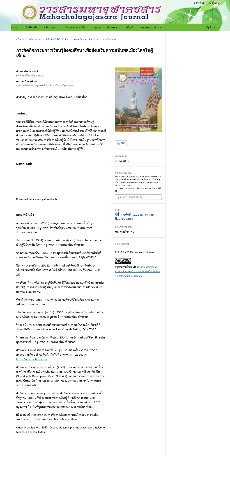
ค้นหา (211, 27)
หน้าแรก (20, 39)
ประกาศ (96, 27)
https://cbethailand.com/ (31, 359)
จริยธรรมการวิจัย (75, 27)
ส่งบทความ (113, 27)
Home (14, 27)
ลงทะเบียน (199, 2)
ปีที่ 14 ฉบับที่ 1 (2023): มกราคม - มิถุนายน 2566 (70, 39)
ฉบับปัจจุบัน (31, 27)
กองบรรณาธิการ (151, 27)
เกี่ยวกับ (130, 27)
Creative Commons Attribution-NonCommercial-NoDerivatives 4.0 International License (137, 271)
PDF (122, 143)
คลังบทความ (51, 27)
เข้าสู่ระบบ (214, 2)
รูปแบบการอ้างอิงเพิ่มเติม (130, 197)
